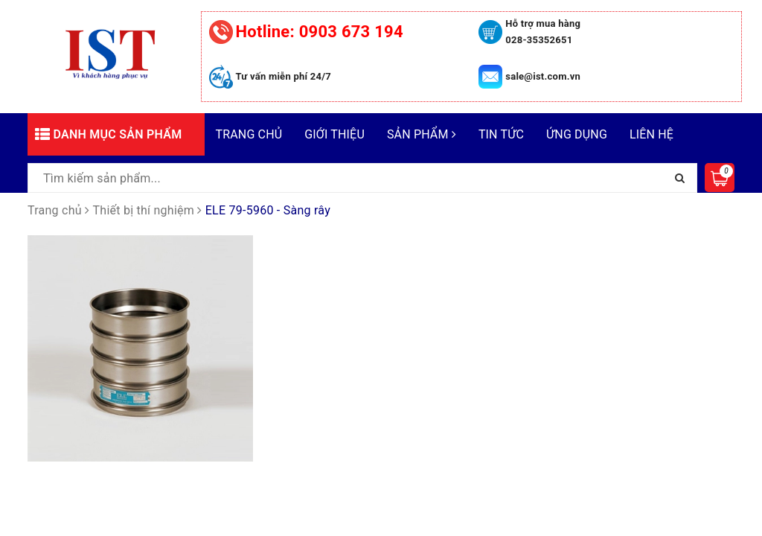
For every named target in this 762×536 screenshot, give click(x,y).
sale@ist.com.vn (542, 76)
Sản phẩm (421, 134)
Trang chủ (249, 134)
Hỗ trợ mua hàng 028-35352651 (542, 31)
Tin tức (501, 134)
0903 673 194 (319, 31)
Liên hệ (651, 134)
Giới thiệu (334, 134)
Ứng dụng (576, 134)
